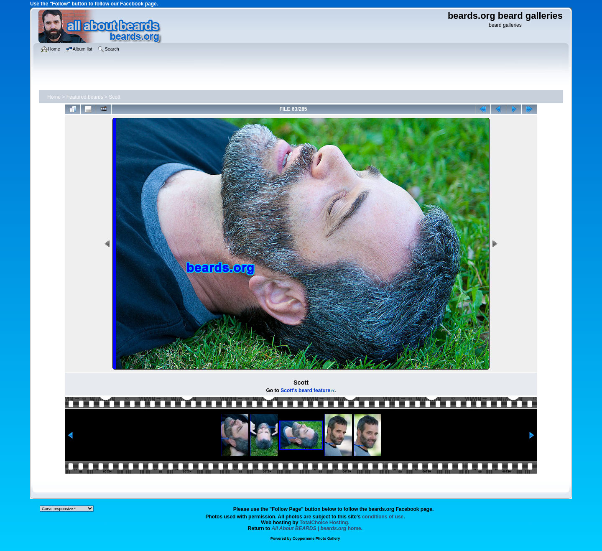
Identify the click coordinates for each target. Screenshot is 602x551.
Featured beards (84, 97)
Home (54, 97)
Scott (114, 97)
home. (317, 528)
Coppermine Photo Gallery (316, 538)
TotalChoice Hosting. (324, 522)
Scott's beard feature (305, 390)
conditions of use (382, 517)
